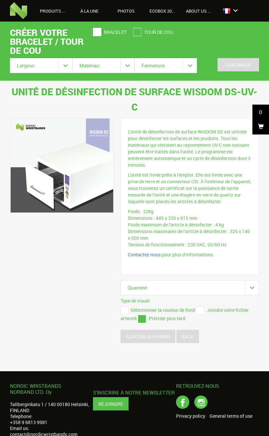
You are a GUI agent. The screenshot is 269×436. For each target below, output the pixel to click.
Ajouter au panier (148, 336)
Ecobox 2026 (162, 11)
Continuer (238, 65)
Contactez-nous (144, 254)
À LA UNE (89, 11)
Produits (54, 11)
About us (200, 11)
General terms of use (231, 416)
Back (188, 336)
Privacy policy (190, 416)
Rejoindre (110, 404)
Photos (126, 11)
